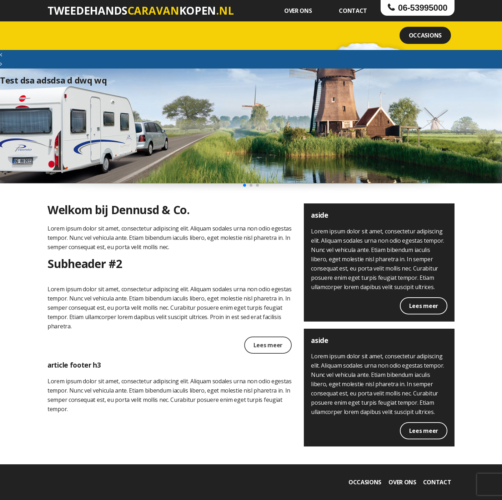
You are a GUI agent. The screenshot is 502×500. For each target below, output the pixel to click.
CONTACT (353, 11)
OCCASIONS (425, 35)
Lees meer (267, 345)
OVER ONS (298, 11)
